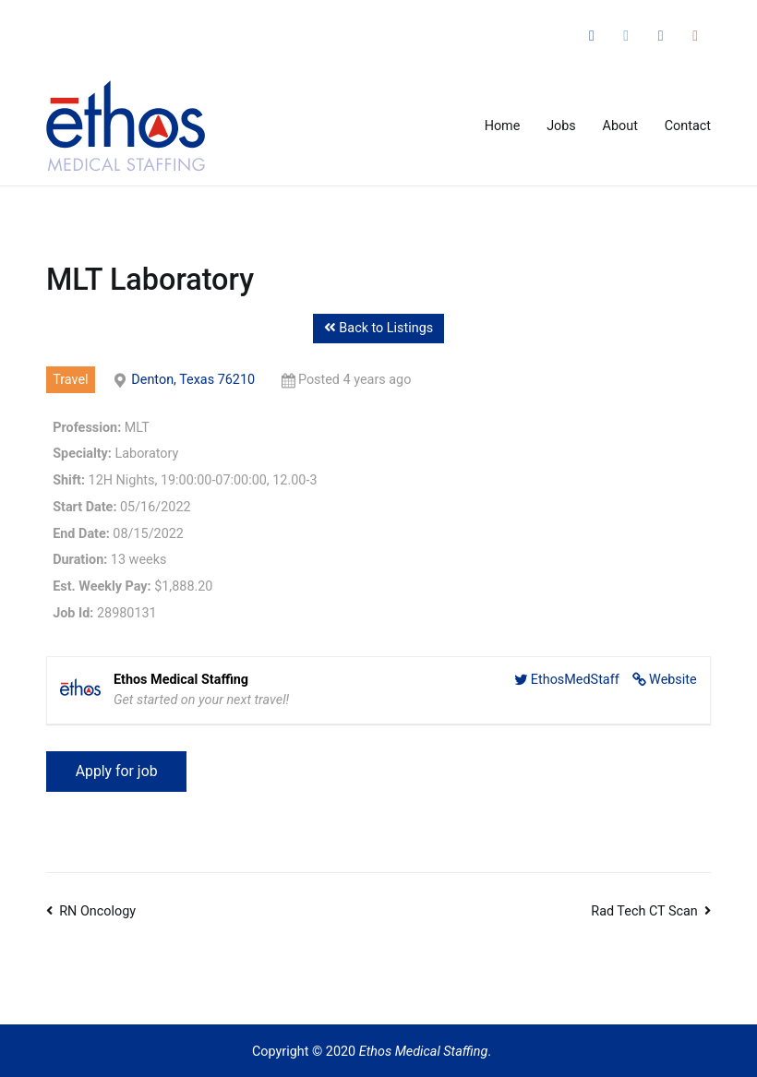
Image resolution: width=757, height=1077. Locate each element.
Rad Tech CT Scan (644, 911)
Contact (688, 126)
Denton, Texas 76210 (193, 380)
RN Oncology (97, 911)
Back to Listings (378, 328)
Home (503, 126)
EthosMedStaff (575, 680)
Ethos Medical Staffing (423, 1051)
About (620, 126)
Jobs (561, 126)
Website (673, 680)
